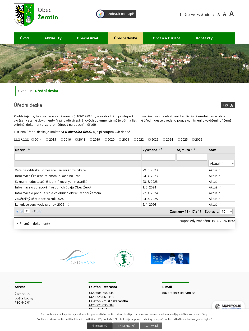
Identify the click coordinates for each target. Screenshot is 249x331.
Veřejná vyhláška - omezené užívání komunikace (50, 170)
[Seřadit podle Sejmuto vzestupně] (194, 148)
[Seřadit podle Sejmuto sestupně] (194, 150)
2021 (125, 139)
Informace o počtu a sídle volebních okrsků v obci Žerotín (58, 193)
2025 (184, 139)
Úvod (24, 38)
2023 (154, 139)
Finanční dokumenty (35, 223)
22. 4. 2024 (150, 193)
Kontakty (204, 38)
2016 (67, 139)
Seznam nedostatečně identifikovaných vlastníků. (51, 181)
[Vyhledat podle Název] (78, 157)
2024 (169, 139)
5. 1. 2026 (149, 204)
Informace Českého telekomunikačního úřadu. (49, 176)
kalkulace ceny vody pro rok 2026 (43, 204)
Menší (219, 14)
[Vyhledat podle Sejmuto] (192, 157)
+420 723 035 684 (101, 305)
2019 (96, 139)
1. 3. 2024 (149, 187)
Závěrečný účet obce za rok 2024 (39, 199)
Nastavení (151, 326)
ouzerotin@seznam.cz (178, 293)
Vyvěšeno (151, 150)
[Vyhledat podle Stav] (221, 163)
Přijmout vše (99, 326)
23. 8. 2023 (150, 181)
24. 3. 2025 (150, 199)
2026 (198, 139)
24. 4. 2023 (150, 176)
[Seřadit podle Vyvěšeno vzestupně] (162, 148)
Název (21, 150)
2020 (111, 139)
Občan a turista (167, 38)
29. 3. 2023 (150, 170)
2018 (81, 139)
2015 (52, 139)
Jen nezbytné (126, 326)
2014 (38, 139)
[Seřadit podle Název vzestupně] (29, 148)
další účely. (202, 314)
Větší (232, 14)
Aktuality (52, 38)
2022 (140, 139)
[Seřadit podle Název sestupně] (29, 150)
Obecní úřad (87, 38)
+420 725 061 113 (101, 297)
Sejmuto (185, 150)
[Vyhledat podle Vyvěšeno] (158, 157)
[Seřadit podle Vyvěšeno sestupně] (162, 150)
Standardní (226, 14)
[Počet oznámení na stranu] (226, 211)
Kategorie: (21, 139)
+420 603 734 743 (101, 293)
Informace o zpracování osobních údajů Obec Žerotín (54, 187)
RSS (228, 105)
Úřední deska (125, 38)
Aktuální (215, 170)
